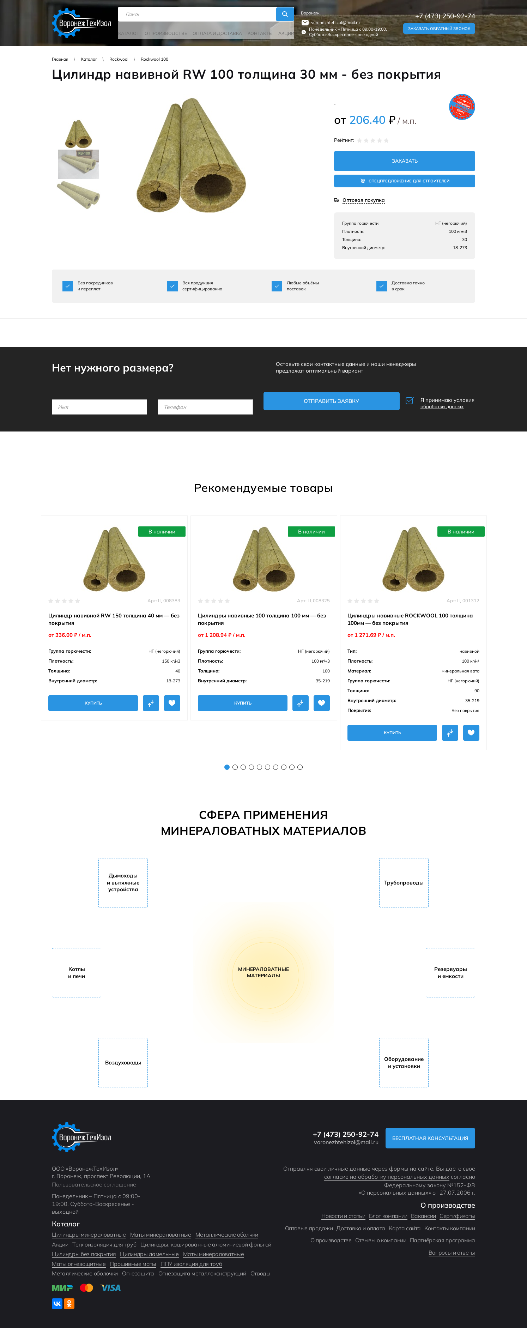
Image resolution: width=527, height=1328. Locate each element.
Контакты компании (449, 1224)
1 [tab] (227, 763)
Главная (60, 59)
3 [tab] (243, 763)
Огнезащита (138, 1270)
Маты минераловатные (160, 1231)
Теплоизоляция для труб (104, 1240)
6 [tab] (267, 763)
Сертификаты (457, 1212)
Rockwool (118, 59)
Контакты (255, 31)
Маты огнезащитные (79, 1260)
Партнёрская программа (442, 1236)
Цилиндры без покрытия (84, 1250)
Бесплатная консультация (426, 1134)
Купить (93, 699)
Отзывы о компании (380, 1236)
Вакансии (423, 1212)
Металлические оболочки (85, 1270)
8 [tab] (283, 763)
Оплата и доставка (215, 31)
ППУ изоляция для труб (191, 1260)
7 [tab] (275, 763)
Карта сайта (405, 1224)
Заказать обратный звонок (439, 27)
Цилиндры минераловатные (89, 1231)
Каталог (131, 31)
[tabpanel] (114, 614)
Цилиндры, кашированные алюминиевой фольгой (205, 1240)
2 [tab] (235, 763)
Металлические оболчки (226, 1231)
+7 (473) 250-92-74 (445, 15)
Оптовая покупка (364, 201)
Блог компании (388, 1212)
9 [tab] (292, 763)
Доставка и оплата (360, 1224)
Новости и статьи (343, 1212)
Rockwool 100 (154, 59)
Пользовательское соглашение (94, 1180)
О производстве (166, 31)
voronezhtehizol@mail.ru (333, 21)
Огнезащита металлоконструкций (202, 1270)
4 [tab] (251, 763)
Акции (281, 31)
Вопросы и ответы (452, 1248)
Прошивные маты (133, 1260)
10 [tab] (300, 763)
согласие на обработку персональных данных (386, 1173)
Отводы (260, 1270)
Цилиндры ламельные (149, 1250)
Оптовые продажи (309, 1224)
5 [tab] (259, 763)
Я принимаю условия (427, 402)
